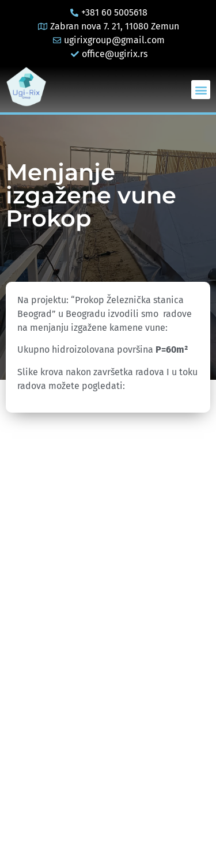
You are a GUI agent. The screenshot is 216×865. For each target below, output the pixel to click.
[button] (200, 89)
